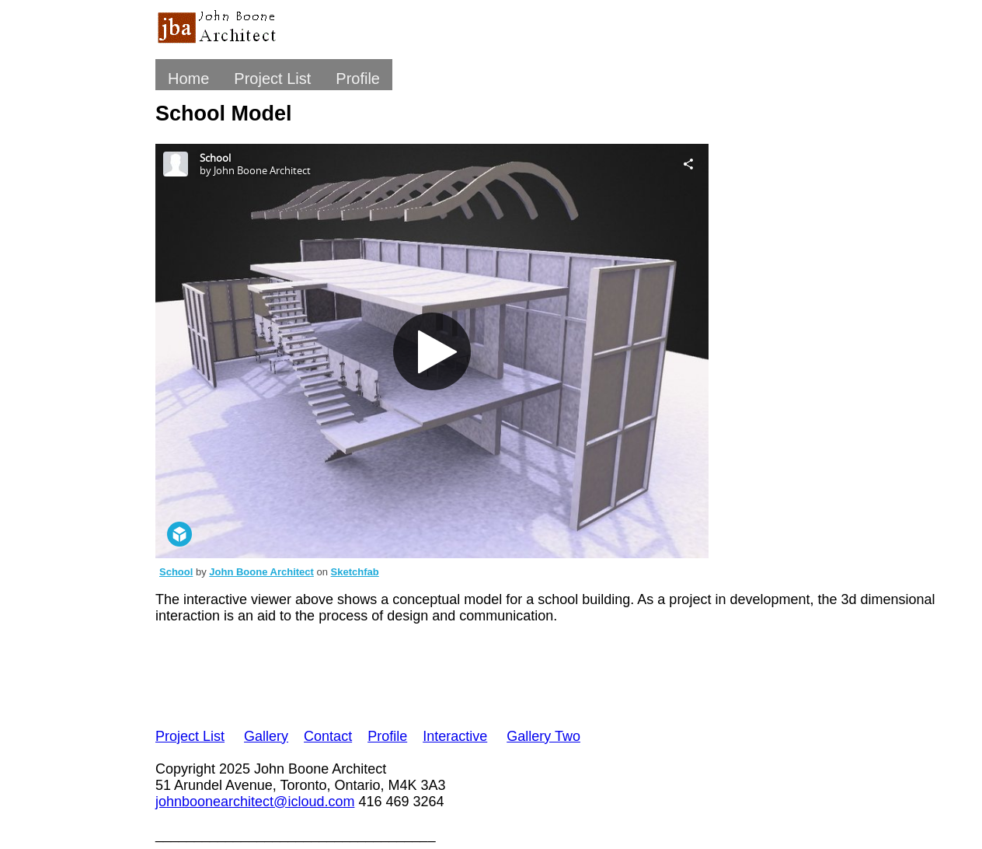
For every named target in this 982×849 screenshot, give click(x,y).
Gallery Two (543, 736)
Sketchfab (355, 572)
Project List (272, 78)
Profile (358, 78)
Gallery (266, 736)
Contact (328, 736)
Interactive (455, 736)
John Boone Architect (261, 572)
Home (188, 78)
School (176, 572)
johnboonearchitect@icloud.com (254, 801)
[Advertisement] (438, 673)
